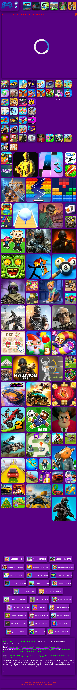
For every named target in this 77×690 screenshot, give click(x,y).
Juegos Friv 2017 (7, 5)
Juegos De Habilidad (12, 568)
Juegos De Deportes (63, 568)
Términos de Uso (49, 684)
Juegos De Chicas (14, 559)
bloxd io (11, 672)
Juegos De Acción (36, 559)
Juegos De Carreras (60, 559)
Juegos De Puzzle (13, 576)
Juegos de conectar (42, 647)
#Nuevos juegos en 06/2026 (56, 655)
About (23, 684)
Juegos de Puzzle (27, 641)
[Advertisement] (58, 114)
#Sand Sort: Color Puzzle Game (21, 655)
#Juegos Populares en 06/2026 (31, 657)
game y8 (18, 672)
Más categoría (56, 647)
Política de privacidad (34, 684)
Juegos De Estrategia (38, 568)
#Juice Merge (41, 655)
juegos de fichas (27, 647)
